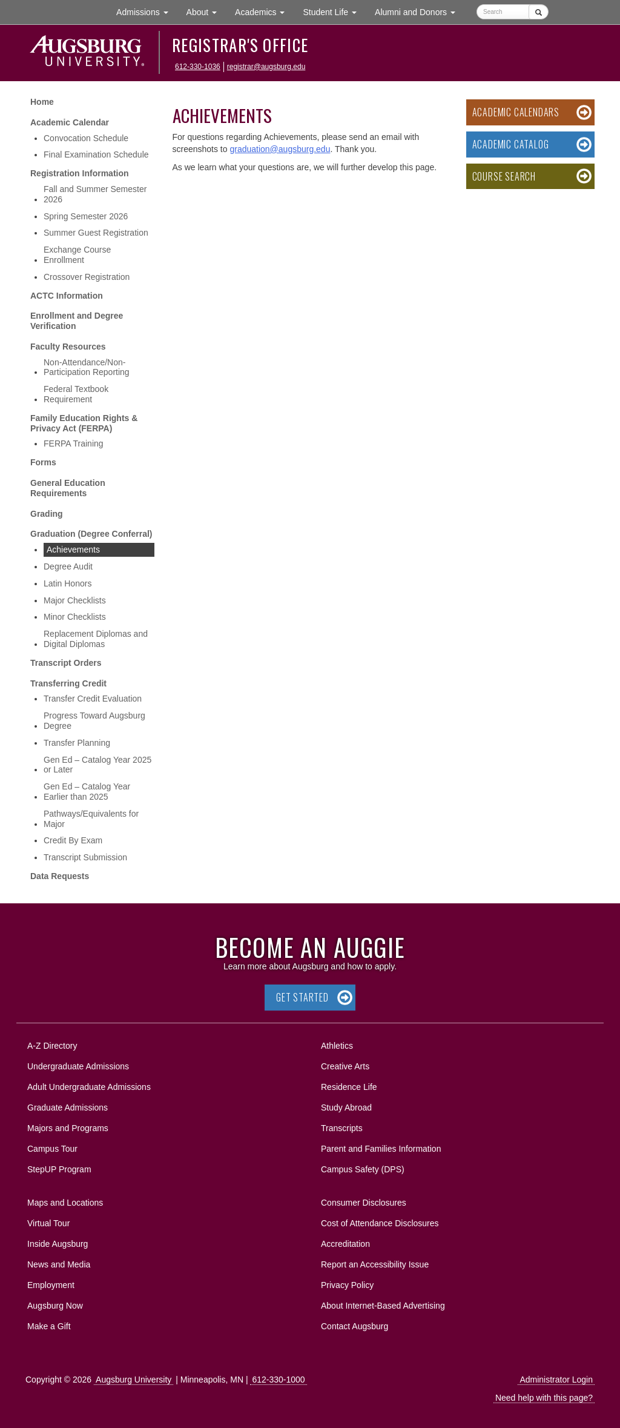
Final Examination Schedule (96, 154)
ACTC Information (66, 296)
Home (42, 102)
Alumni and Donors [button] (419, 11)
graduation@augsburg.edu (279, 149)
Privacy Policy (347, 1285)
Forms (43, 462)
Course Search (504, 176)
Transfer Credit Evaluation (93, 698)
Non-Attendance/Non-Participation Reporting (87, 367)
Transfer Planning (77, 743)
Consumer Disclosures (363, 1202)
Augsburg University (133, 1379)
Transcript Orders (66, 663)
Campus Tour (52, 1149)
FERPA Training (74, 443)
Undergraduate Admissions (78, 1066)
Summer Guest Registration (96, 232)
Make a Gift (49, 1326)
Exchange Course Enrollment (77, 255)
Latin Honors (67, 583)
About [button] (206, 14)
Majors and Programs (67, 1126)
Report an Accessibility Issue (375, 1264)
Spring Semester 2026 (86, 216)
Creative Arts (345, 1066)
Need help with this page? (544, 1398)
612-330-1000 (278, 1379)
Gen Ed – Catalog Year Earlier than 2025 (87, 792)
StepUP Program (59, 1169)
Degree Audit (68, 566)
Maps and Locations (65, 1202)
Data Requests (59, 876)
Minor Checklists (75, 617)
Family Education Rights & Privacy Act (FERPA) (83, 423)
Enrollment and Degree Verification (76, 321)
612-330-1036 (197, 66)
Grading (46, 514)
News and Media (58, 1264)
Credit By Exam (73, 840)
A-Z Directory (52, 1046)
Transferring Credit (68, 683)
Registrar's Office (240, 45)
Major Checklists (75, 600)
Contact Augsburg (354, 1326)
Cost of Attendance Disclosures (380, 1223)
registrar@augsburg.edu (266, 66)
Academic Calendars (515, 112)
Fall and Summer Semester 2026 (95, 194)
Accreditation (345, 1244)
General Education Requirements (67, 488)
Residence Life (349, 1087)
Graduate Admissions (67, 1107)
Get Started (302, 997)
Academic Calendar (69, 122)
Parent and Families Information (381, 1149)
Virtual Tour (48, 1223)
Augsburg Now (55, 1305)
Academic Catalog (510, 144)
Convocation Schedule (86, 138)
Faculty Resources (68, 346)
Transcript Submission (85, 857)
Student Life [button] (334, 11)
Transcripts (342, 1128)
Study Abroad (346, 1107)
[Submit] (539, 11)
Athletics (337, 1046)
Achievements (73, 549)
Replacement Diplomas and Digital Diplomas (96, 639)
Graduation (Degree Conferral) (91, 534)
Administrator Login (556, 1379)
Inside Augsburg (57, 1244)
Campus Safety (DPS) (362, 1169)
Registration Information (79, 173)
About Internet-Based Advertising (383, 1305)
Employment (50, 1285)
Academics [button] (264, 11)
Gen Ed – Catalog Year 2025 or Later (97, 765)
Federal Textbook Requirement (76, 394)
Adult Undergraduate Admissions (89, 1087)
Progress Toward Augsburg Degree (94, 721)
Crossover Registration (87, 277)
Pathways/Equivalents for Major (91, 819)
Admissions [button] (146, 11)
